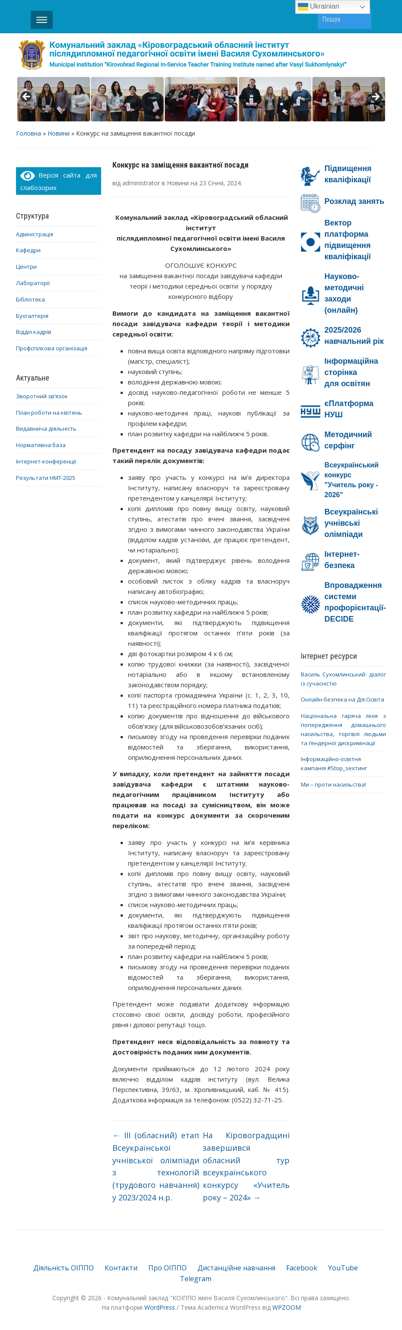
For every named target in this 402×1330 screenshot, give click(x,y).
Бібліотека (30, 299)
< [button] (26, 97)
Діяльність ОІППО (63, 1268)
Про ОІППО (167, 1268)
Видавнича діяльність (46, 428)
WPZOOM (286, 1307)
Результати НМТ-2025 (45, 478)
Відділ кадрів (33, 332)
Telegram (195, 1278)
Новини (59, 133)
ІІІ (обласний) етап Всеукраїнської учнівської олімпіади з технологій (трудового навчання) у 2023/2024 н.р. (155, 1166)
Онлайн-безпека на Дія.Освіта (342, 699)
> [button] (375, 97)
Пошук (360, 19)
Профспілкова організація (51, 348)
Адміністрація (34, 234)
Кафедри (28, 250)
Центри (26, 266)
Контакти (121, 1268)
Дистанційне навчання (236, 1268)
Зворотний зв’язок (42, 396)
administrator (141, 183)
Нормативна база (41, 445)
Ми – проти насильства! (333, 784)
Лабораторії (33, 283)
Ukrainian (318, 7)
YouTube (343, 1268)
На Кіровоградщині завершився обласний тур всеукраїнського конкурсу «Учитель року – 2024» (246, 1166)
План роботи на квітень (49, 412)
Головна (28, 133)
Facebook (301, 1268)
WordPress (159, 1307)
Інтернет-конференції (46, 461)
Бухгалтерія (32, 316)
